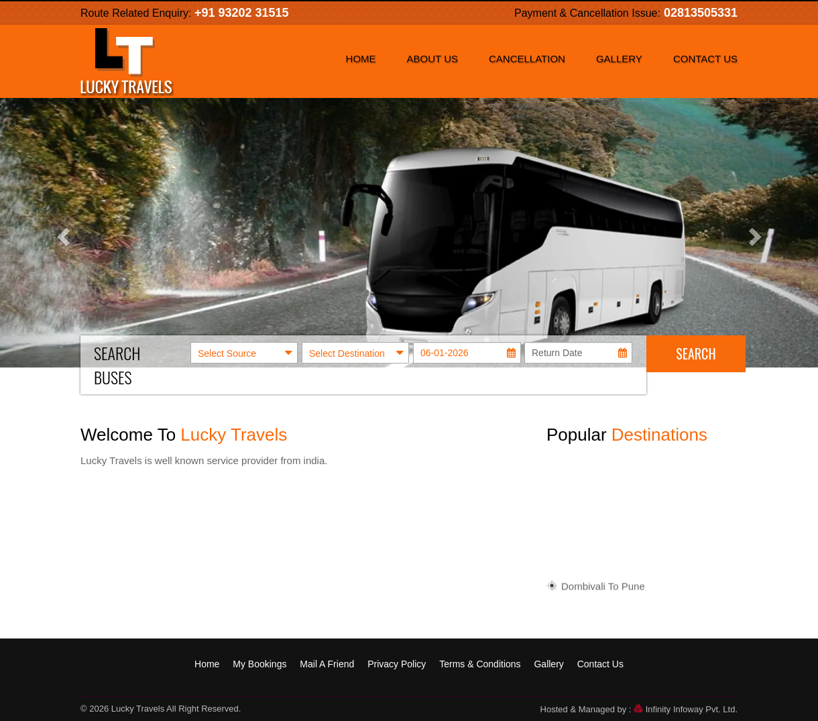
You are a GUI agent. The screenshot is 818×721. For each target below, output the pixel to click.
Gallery (619, 58)
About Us (432, 58)
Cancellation (527, 58)
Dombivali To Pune (603, 588)
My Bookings (259, 664)
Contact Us (705, 58)
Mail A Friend (327, 664)
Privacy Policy (396, 664)
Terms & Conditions (479, 664)
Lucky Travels (137, 709)
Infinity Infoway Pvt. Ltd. (686, 709)
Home (361, 58)
